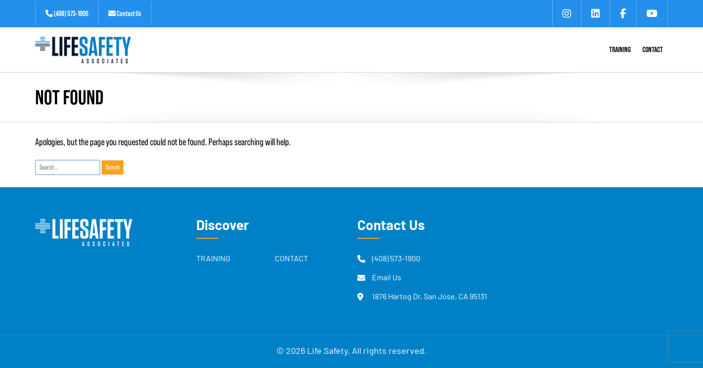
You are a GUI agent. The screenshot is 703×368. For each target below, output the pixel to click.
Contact (291, 259)
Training (213, 259)
